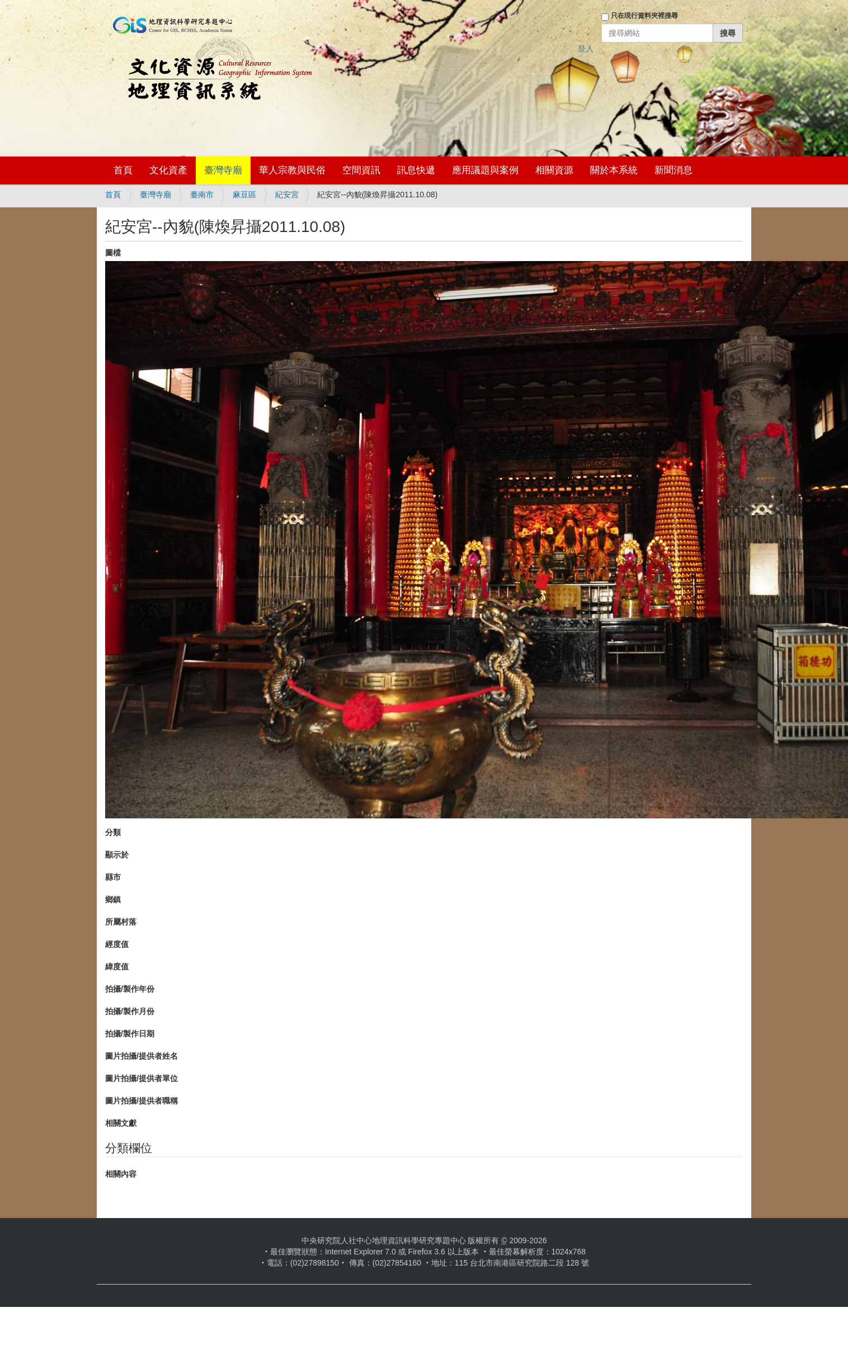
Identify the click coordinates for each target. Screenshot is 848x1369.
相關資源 (554, 170)
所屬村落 (120, 921)
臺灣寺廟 (223, 170)
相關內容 (120, 1173)
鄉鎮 (113, 899)
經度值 (117, 944)
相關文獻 (120, 1123)
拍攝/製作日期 (129, 1033)
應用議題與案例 (485, 170)
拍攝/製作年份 (129, 988)
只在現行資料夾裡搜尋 (644, 16)
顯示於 (117, 854)
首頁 (123, 170)
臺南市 (202, 194)
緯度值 (117, 966)
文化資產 (168, 170)
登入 (585, 48)
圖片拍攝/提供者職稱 (141, 1100)
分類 (113, 832)
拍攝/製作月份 (129, 1011)
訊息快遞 (416, 170)
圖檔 (113, 252)
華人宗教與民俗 (292, 170)
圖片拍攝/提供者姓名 (141, 1055)
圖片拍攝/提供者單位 (141, 1078)
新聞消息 (673, 170)
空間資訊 (361, 170)
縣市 (113, 877)
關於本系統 (614, 170)
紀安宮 (287, 194)
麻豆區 (244, 194)
